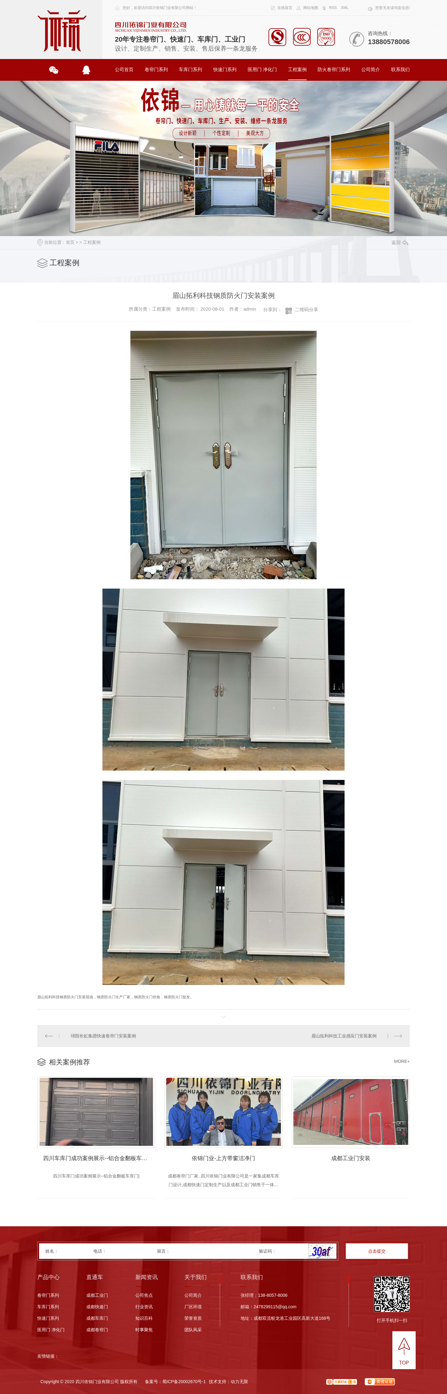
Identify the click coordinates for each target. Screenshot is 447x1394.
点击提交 (377, 1251)
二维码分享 (306, 309)
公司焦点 (144, 1295)
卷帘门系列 (156, 69)
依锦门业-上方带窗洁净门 (223, 1158)
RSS (333, 8)
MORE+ (402, 1061)
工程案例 (297, 69)
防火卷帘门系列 (334, 69)
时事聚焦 (144, 1330)
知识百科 (144, 1318)
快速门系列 (225, 69)
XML (345, 8)
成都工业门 (97, 1295)
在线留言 (285, 8)
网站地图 (310, 8)
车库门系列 (190, 69)
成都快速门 (97, 1307)
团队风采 (193, 1330)
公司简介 (370, 69)
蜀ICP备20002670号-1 (184, 1381)
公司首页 (124, 69)
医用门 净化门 (262, 69)
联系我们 (400, 69)
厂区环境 (193, 1307)
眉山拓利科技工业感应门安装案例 (344, 1035)
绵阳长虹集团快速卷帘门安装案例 (103, 1035)
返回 (399, 242)
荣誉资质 (193, 1318)
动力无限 (239, 1381)
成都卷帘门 (97, 1330)
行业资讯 (144, 1307)
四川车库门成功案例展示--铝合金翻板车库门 (98, 1158)
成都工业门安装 (350, 1158)
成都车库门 (97, 1318)
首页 (70, 242)
